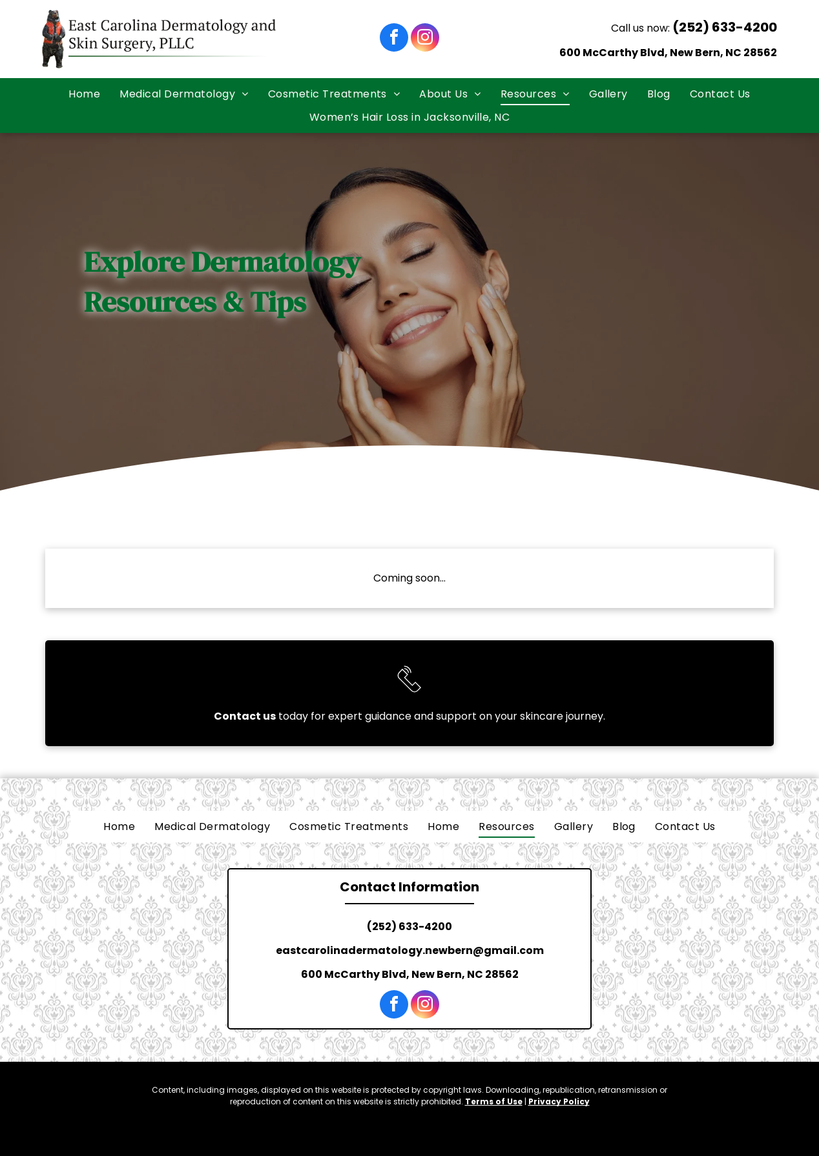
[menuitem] (84, 94)
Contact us (245, 716)
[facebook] (394, 39)
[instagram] (425, 39)
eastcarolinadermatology (349, 950)
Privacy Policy (559, 1101)
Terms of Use (494, 1101)
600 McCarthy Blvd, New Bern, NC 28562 (668, 52)
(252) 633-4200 (724, 27)
